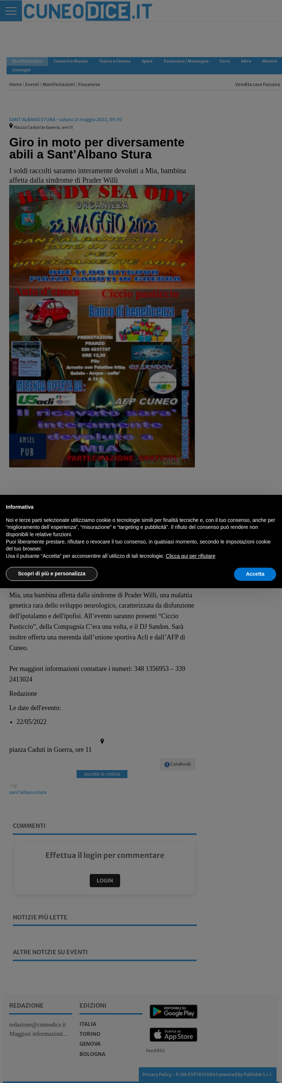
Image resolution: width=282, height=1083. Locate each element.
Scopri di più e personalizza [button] (51, 573)
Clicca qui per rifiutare (190, 556)
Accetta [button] (255, 574)
